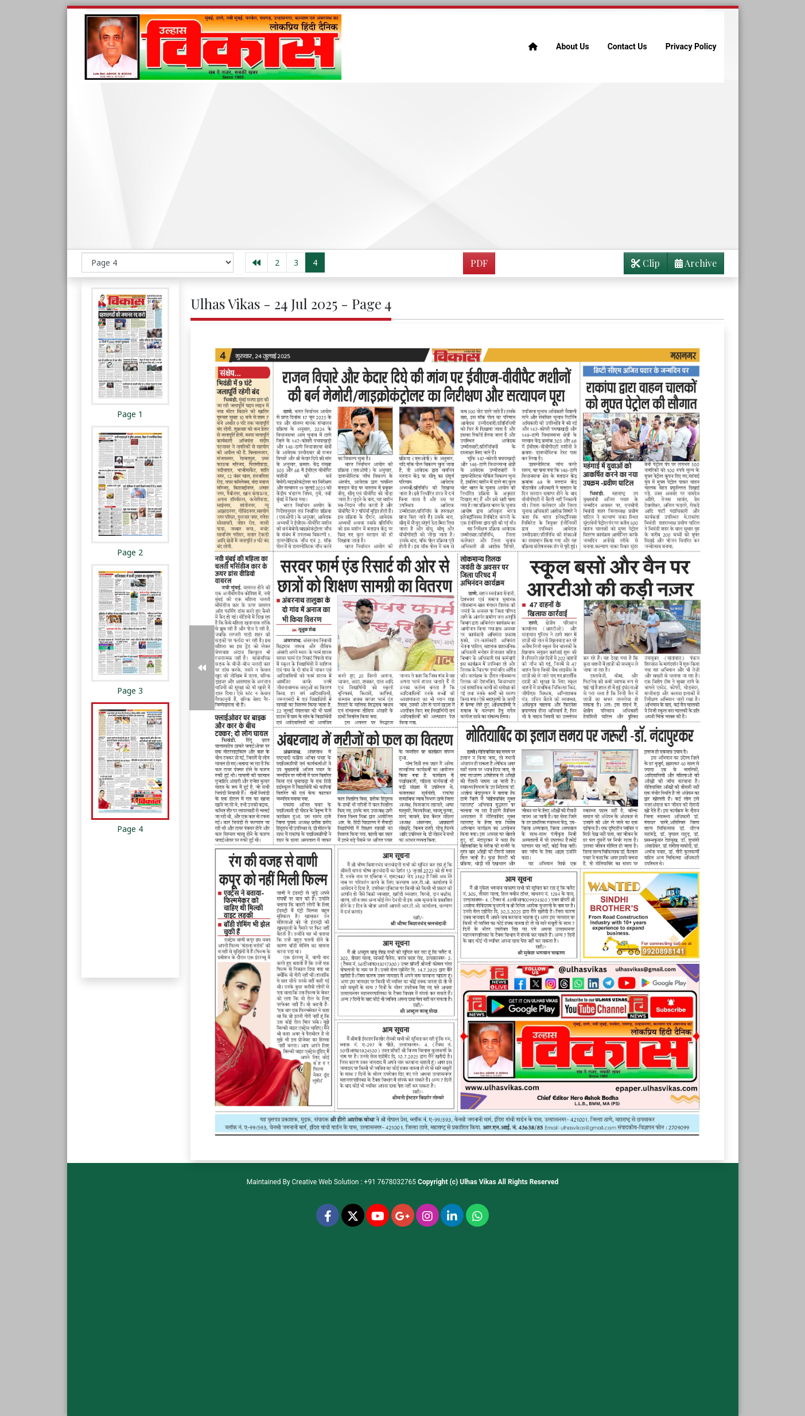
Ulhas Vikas (478, 1182)
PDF (479, 263)
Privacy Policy (691, 46)
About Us (572, 46)
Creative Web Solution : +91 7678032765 (354, 1182)
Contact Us (627, 46)
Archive (692, 265)
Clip (645, 263)
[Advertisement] (402, 165)
